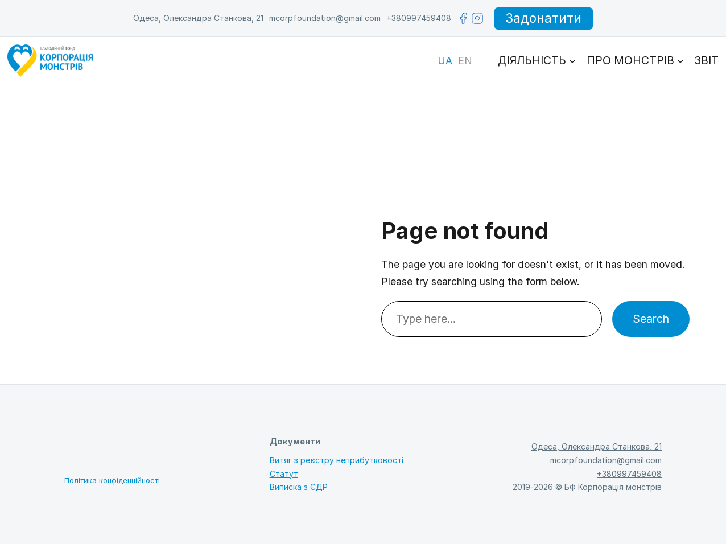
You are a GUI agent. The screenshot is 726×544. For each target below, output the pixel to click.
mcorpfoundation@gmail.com (325, 18)
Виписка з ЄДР (299, 487)
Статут (284, 474)
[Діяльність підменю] (572, 60)
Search (651, 318)
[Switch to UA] (445, 60)
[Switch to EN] (465, 60)
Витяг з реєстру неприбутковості (336, 460)
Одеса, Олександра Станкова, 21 (198, 18)
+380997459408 (418, 18)
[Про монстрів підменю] (680, 60)
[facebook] (463, 18)
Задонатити (543, 18)
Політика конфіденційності (112, 480)
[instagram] (477, 18)
